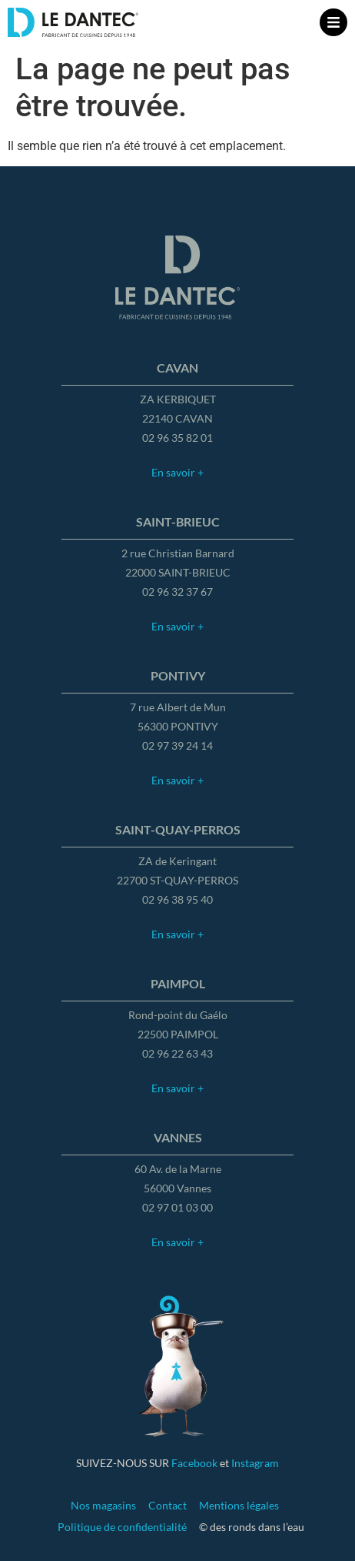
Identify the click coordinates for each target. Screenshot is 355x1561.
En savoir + (177, 472)
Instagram (255, 1462)
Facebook (194, 1462)
